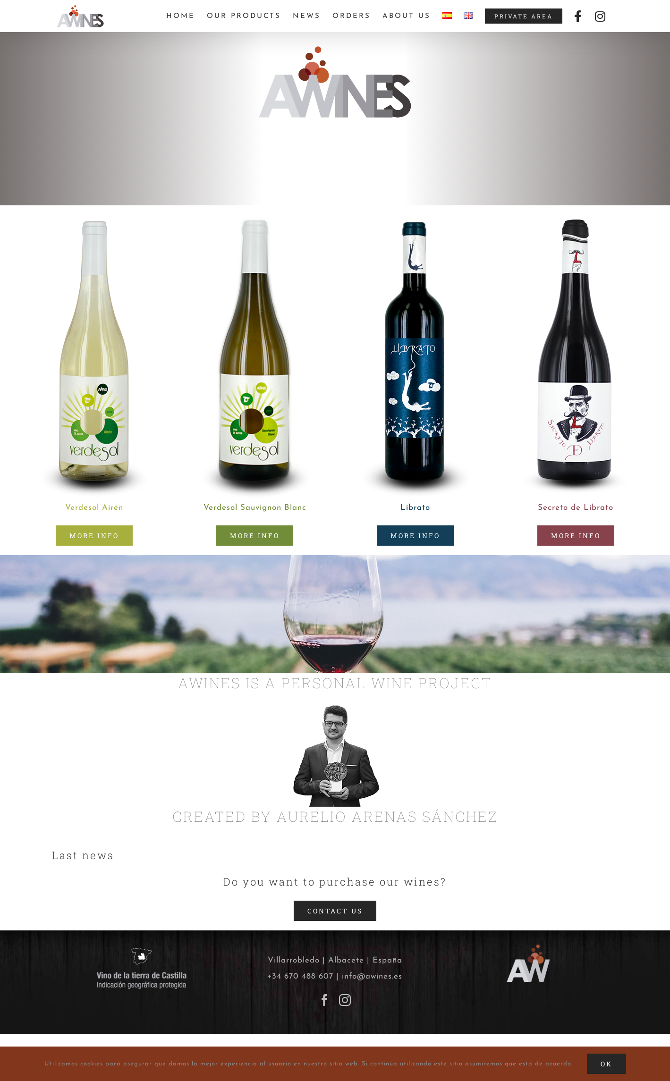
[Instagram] (345, 1000)
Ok (606, 1063)
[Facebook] (325, 1000)
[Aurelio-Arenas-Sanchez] (335, 710)
